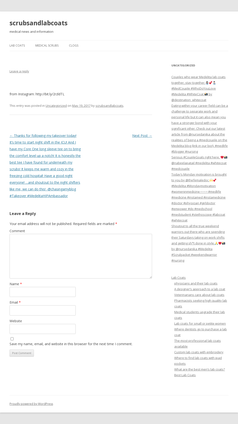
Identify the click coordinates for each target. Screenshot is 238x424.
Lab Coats (17, 45)
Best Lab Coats (185, 375)
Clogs (73, 45)
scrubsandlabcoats (39, 23)
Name (16, 284)
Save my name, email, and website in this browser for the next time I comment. (71, 344)
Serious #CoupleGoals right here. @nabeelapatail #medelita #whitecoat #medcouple (199, 163)
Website (16, 321)
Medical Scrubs (46, 45)
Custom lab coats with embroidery (198, 352)
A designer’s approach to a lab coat (199, 289)
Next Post (142, 135)
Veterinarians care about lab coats (199, 295)
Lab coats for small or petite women (200, 323)
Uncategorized (56, 105)
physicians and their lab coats (195, 283)
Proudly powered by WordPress (31, 404)
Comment (17, 231)
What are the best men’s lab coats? (199, 369)
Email (15, 302)
